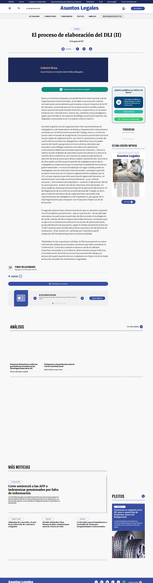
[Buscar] (18, 8)
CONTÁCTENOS (56, 547)
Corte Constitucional (128, 2)
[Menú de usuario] (123, 8)
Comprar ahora (128, 112)
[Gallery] (58, 297)
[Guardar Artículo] (66, 49)
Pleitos (118, 432)
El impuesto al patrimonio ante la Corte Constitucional (59, 365)
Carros (21, 2)
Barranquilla (111, 2)
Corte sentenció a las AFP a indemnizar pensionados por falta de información (33, 425)
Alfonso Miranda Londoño (25, 372)
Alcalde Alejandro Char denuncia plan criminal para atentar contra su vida (55, 460)
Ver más (128, 202)
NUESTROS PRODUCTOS (60, 551)
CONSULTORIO (50, 16)
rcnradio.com (132, 574)
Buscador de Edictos (112, 16)
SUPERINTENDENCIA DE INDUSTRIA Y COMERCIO (86, 562)
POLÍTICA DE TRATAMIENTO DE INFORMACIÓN (88, 556)
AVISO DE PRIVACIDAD (85, 551)
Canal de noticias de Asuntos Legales (75, 89)
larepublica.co (21, 574)
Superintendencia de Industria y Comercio (66, 2)
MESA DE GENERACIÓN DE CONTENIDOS (85, 547)
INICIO (10, 546)
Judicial (14, 276)
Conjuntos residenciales (37, 2)
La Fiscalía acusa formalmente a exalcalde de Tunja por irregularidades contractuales (92, 460)
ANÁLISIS (92, 16)
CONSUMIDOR (66, 16)
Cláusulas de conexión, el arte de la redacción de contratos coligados (22, 460)
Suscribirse (138, 8)
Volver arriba (135, 518)
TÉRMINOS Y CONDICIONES (61, 556)
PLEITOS (80, 16)
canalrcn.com (114, 574)
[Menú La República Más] (9, 8)
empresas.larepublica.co (64, 574)
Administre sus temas (58, 284)
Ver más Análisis (135, 326)
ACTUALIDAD (34, 16)
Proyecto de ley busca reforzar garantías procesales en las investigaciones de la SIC (24, 366)
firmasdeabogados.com (92, 574)
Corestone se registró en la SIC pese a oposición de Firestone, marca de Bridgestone (128, 449)
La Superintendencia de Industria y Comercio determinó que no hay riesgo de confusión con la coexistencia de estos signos (128, 460)
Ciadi (101, 2)
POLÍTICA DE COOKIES (59, 562)
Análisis (17, 327)
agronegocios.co (40, 574)
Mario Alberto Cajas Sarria (59, 370)
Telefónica (90, 2)
